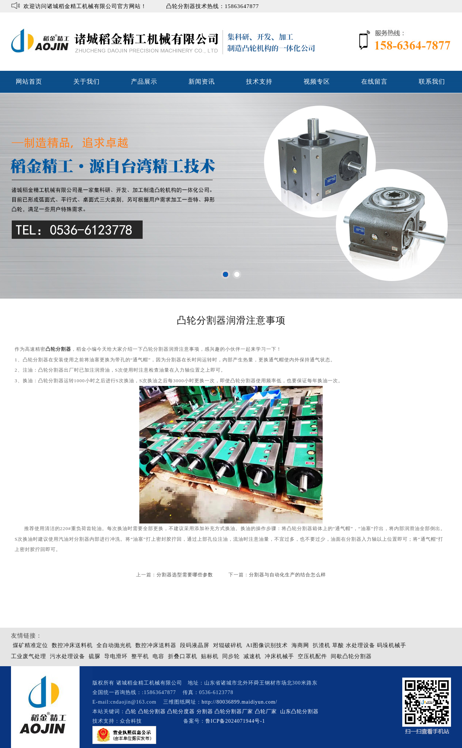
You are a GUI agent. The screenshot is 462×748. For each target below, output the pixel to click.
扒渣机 (321, 645)
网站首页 (29, 81)
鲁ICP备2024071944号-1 (235, 721)
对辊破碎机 (227, 645)
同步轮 (231, 656)
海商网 (300, 645)
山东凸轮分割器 (300, 711)
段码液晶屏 (194, 645)
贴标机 (210, 656)
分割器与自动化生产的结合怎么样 (287, 574)
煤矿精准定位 (30, 645)
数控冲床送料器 (155, 645)
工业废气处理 (28, 656)
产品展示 (144, 81)
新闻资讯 (201, 81)
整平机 (140, 656)
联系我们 (432, 81)
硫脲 (94, 656)
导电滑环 (116, 656)
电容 (158, 656)
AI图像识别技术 (267, 645)
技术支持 (259, 81)
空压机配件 (312, 656)
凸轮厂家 (266, 711)
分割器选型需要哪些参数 (185, 574)
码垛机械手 (391, 645)
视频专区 (317, 81)
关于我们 (86, 81)
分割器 (205, 711)
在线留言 (374, 81)
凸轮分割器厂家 (234, 711)
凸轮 (130, 711)
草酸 (338, 645)
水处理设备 (360, 645)
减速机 (252, 656)
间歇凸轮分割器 (351, 656)
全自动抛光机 (114, 645)
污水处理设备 (67, 656)
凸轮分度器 (181, 711)
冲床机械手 (279, 656)
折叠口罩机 (182, 656)
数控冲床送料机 (72, 645)
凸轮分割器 (58, 349)
